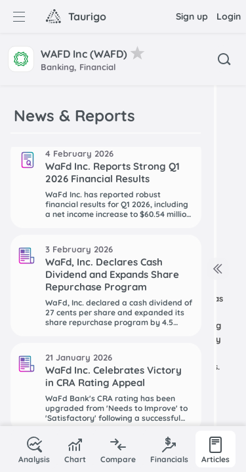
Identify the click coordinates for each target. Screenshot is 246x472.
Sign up (192, 16)
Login (228, 16)
